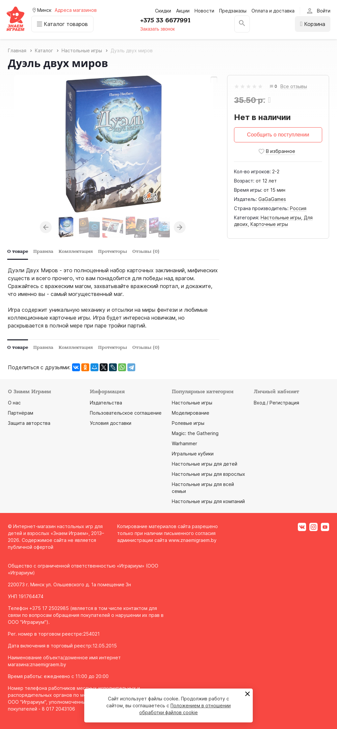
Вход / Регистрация (276, 402)
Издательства (106, 402)
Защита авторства (29, 423)
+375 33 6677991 (165, 20)
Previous (46, 227)
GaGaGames (272, 199)
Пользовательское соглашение (126, 413)
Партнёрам (20, 413)
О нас (14, 402)
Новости (204, 10)
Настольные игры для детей (204, 464)
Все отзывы (293, 86)
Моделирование (190, 413)
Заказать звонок (157, 29)
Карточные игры (269, 224)
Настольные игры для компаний (208, 501)
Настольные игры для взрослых (208, 474)
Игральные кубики (193, 453)
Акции (183, 10)
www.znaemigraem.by (192, 540)
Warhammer (184, 443)
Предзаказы (232, 10)
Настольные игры (281, 217)
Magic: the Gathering (195, 433)
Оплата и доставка (273, 10)
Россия (298, 208)
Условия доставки (110, 423)
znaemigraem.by (48, 664)
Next (180, 227)
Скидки (163, 10)
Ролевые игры (188, 423)
